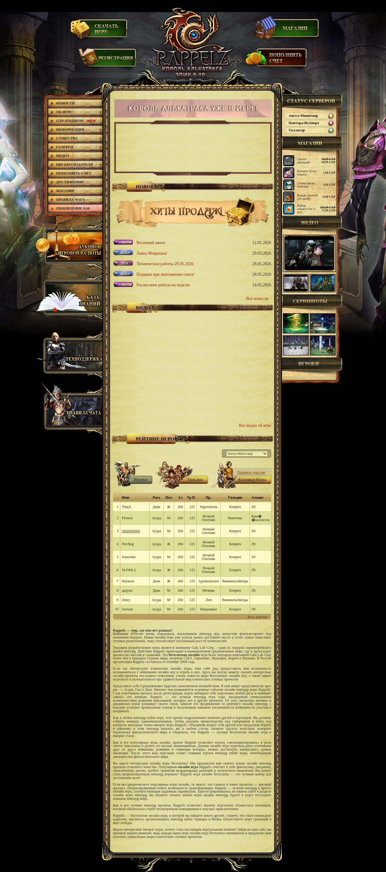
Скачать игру (99, 31)
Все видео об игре (255, 425)
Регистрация (107, 60)
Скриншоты (312, 301)
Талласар (297, 130)
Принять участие (251, 472)
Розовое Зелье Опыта (307, 172)
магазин (312, 143)
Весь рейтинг (258, 617)
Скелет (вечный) (303, 160)
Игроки (312, 364)
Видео (312, 223)
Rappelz (192, 43)
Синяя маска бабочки (306, 184)
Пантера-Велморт (304, 123)
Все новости (257, 298)
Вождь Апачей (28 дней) (307, 196)
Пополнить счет (276, 60)
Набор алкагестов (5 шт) (306, 209)
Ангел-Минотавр (303, 116)
